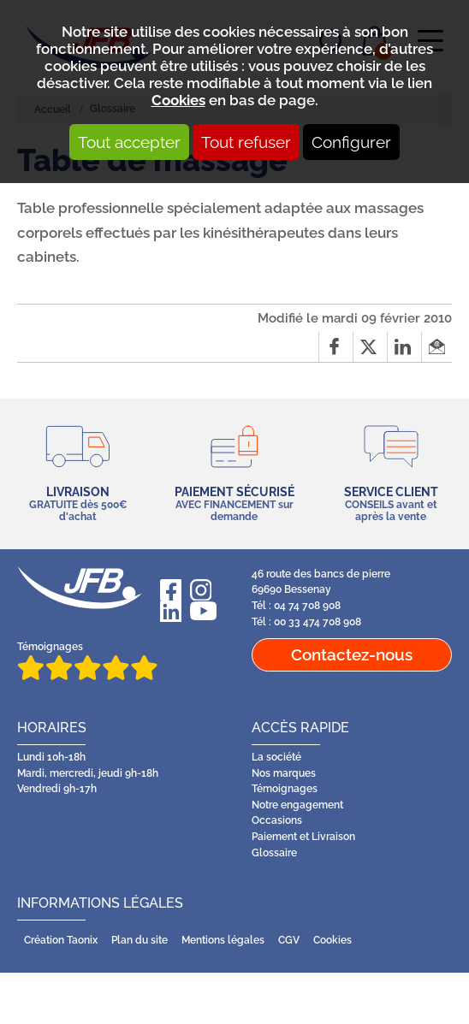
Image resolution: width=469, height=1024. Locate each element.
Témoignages (87, 661)
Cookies (178, 100)
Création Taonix (61, 940)
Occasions (277, 820)
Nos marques (284, 773)
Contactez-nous (352, 654)
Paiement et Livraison (303, 837)
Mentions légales (222, 940)
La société (276, 757)
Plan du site (139, 940)
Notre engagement (297, 805)
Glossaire (274, 853)
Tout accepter (129, 142)
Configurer (351, 142)
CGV (289, 940)
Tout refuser (246, 142)
